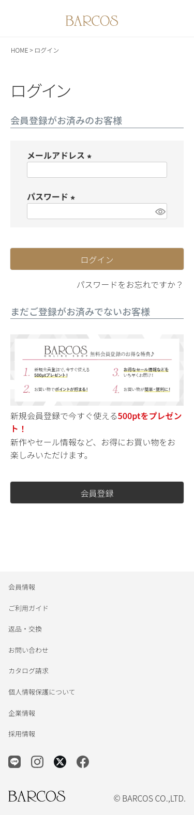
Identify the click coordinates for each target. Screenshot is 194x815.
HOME (19, 49)
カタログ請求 (28, 670)
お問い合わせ (28, 650)
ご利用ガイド (28, 608)
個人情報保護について (42, 692)
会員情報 (21, 587)
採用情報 (21, 734)
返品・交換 (25, 629)
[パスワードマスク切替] (160, 211)
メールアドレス (61, 155)
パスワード (53, 196)
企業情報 (21, 713)
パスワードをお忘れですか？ (130, 284)
